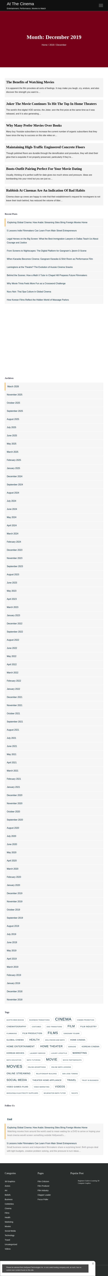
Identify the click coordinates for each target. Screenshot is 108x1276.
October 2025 (13, 403)
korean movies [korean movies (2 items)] (15, 1053)
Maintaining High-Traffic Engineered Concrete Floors (45, 147)
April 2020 (12, 860)
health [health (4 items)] (34, 1039)
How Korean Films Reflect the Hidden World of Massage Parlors (38, 300)
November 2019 (14, 901)
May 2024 (11, 517)
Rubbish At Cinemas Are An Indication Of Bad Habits (45, 190)
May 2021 (11, 754)
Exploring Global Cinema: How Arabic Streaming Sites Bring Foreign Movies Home (47, 222)
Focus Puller (43, 1199)
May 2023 (11, 591)
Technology (9, 1235)
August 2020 (13, 828)
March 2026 (13, 386)
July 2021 (11, 738)
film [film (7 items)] (71, 1026)
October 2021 (13, 713)
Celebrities (9, 1204)
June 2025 (12, 435)
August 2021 (13, 730)
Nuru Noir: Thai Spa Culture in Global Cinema (29, 291)
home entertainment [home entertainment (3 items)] (21, 1046)
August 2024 (13, 493)
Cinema (8, 1208)
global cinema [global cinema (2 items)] (15, 1040)
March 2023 (12, 607)
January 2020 (13, 885)
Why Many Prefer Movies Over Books (34, 125)
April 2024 (12, 525)
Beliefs (7, 1195)
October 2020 (13, 811)
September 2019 (15, 918)
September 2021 (15, 722)
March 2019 (12, 967)
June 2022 (12, 648)
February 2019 (14, 975)
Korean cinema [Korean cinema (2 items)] (90, 1046)
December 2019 (14, 893)
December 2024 (14, 476)
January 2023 (13, 615)
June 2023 (12, 583)
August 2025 (13, 419)
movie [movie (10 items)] (51, 1059)
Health (7, 1217)
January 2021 (13, 787)
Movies (8, 1226)
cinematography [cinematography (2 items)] (16, 1026)
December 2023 (14, 550)
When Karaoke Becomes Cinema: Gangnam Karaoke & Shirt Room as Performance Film (50, 259)
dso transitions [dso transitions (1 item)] (54, 1026)
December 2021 (14, 697)
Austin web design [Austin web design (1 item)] (15, 1020)
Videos (8, 1249)
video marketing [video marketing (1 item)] (41, 1087)
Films (7, 1213)
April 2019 (12, 959)
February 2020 (14, 877)
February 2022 (14, 681)
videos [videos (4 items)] (60, 1086)
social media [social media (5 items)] (17, 1079)
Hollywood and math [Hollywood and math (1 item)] (55, 1040)
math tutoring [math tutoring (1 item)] (34, 1060)
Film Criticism (43, 1181)
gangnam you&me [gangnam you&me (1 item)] (72, 1033)
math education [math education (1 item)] (14, 1060)
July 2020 (11, 836)
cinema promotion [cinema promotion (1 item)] (85, 1020)
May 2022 (11, 656)
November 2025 (14, 394)
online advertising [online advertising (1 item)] (37, 1067)
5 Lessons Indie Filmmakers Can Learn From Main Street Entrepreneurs (42, 230)
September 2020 (15, 820)
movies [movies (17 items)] (14, 1066)
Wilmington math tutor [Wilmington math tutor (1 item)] (55, 1093)
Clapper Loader (44, 1195)
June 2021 (12, 746)
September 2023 (15, 566)
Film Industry (43, 1190)
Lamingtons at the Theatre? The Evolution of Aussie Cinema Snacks (40, 267)
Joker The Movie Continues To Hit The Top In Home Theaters (51, 104)
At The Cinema (20, 3)
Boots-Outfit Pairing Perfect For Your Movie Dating (44, 169)
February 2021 (14, 779)
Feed (9, 1119)
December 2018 (14, 991)
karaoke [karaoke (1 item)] (72, 1047)
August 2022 (13, 640)
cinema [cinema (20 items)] (63, 1019)
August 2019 (13, 926)
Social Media (10, 1231)
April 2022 (12, 664)
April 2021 (12, 762)
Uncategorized (11, 1244)
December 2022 (14, 623)
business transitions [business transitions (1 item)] (39, 1020)
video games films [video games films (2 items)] (17, 1087)
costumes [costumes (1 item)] (36, 1026)
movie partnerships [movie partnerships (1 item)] (72, 1060)
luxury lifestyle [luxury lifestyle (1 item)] (59, 1053)
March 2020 (12, 869)
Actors (7, 1186)
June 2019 (12, 942)
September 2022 (15, 632)
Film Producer (43, 1186)
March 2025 (12, 452)
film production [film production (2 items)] (32, 1033)
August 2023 (13, 574)
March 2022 (12, 672)
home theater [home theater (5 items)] (51, 1046)
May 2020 (11, 852)
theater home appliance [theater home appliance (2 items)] (46, 1080)
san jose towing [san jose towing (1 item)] (70, 1073)
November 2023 (14, 558)
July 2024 (11, 501)
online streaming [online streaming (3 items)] (19, 1073)
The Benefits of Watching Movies (30, 82)
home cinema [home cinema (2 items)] (77, 1040)
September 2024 (15, 484)
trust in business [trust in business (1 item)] (90, 1080)
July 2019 (11, 934)
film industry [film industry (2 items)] (88, 1026)
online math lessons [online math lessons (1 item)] (61, 1067)
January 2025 (13, 468)
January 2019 (13, 983)
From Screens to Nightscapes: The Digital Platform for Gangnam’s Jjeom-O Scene (46, 251)
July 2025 (11, 427)
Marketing (9, 1222)
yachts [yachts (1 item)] (74, 1093)
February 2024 (14, 542)
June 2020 (12, 844)
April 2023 (12, 599)
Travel (7, 1240)
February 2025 (14, 460)
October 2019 (13, 910)
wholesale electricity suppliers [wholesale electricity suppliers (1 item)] (22, 1093)
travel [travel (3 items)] (71, 1080)
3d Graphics (10, 1181)
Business (9, 1199)
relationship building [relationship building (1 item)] (46, 1073)
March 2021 (12, 771)
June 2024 (12, 509)
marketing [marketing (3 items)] (80, 1053)
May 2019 (11, 950)
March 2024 (12, 533)
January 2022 (13, 689)
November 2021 (14, 705)
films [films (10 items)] (53, 1033)
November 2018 (14, 999)
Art (6, 1190)
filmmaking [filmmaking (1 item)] (12, 1033)
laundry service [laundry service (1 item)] (38, 1053)
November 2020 (14, 803)
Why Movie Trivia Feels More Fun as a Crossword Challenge (36, 283)
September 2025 (15, 411)
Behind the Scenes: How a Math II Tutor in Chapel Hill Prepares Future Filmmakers (47, 275)
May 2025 (11, 444)
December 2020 (14, 795)
